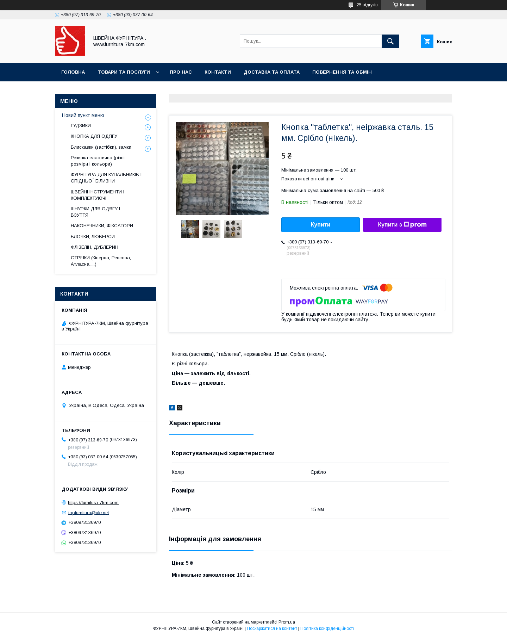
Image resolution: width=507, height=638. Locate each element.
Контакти (218, 72)
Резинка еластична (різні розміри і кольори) (98, 161)
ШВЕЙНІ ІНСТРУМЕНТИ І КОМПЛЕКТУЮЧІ (97, 195)
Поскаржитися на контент (272, 628)
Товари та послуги (124, 72)
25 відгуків (367, 4)
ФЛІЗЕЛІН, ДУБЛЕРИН (94, 247)
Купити (321, 225)
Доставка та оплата (272, 72)
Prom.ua (286, 622)
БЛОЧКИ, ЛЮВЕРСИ (93, 236)
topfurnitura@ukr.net (88, 512)
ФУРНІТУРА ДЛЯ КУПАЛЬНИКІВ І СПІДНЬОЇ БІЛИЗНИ (106, 178)
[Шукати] (390, 41)
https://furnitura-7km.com (93, 502)
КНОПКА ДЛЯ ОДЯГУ (94, 136)
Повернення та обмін (342, 72)
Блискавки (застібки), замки (101, 147)
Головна (73, 72)
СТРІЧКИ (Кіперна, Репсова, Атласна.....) (101, 261)
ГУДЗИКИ (81, 125)
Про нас (181, 72)
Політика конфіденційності (327, 628)
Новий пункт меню (83, 115)
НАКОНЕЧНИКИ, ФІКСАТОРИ (102, 225)
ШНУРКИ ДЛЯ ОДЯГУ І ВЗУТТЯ (95, 212)
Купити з (402, 225)
